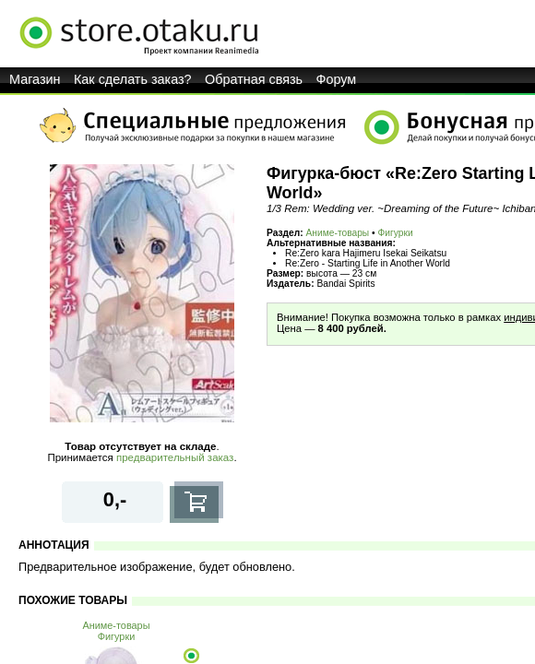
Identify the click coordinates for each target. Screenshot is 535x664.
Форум (336, 79)
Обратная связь (254, 79)
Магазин (35, 79)
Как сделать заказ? (133, 79)
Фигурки (395, 233)
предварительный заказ (174, 457)
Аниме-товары (338, 233)
